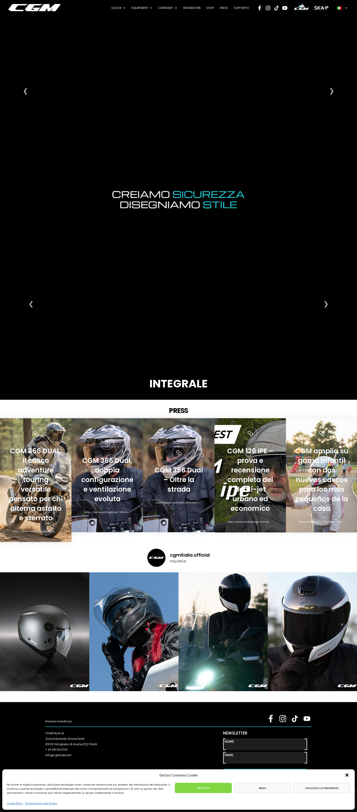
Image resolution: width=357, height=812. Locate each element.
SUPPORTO (241, 7)
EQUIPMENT (140, 7)
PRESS (224, 7)
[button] (347, 775)
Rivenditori (192, 7)
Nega (262, 788)
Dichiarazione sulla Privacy (41, 803)
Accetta (203, 788)
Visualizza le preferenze (322, 788)
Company (165, 7)
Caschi (116, 7)
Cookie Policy (15, 803)
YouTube (284, 8)
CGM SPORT (301, 8)
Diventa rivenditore (58, 721)
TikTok (276, 8)
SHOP (210, 7)
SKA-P (321, 8)
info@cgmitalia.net (58, 755)
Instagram (268, 8)
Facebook (259, 8)
